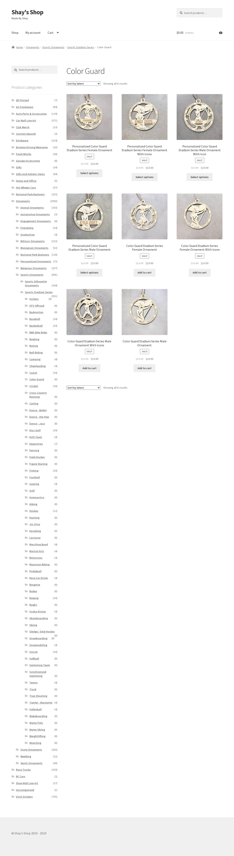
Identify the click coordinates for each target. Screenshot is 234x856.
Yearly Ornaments (31, 763)
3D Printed (22, 100)
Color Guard (36, 379)
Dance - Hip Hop (39, 417)
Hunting (34, 517)
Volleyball (35, 709)
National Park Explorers (30, 194)
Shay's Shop (27, 12)
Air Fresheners (24, 107)
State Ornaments (31, 749)
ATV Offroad (36, 305)
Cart (51, 33)
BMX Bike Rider (38, 332)
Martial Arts (36, 551)
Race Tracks (23, 769)
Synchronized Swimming (37, 674)
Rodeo (33, 591)
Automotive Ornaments (35, 214)
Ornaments (32, 47)
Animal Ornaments (32, 207)
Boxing (33, 346)
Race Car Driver (38, 578)
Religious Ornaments (33, 268)
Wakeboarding (38, 716)
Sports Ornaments (53, 47)
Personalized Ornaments (35, 261)
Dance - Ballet (38, 410)
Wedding (25, 756)
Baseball (34, 319)
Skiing (33, 625)
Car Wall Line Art (26, 120)
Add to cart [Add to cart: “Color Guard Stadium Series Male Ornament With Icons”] (89, 368)
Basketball (36, 325)
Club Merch (22, 127)
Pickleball (35, 571)
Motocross (35, 557)
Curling (33, 403)
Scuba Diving (37, 611)
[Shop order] (83, 83)
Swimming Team (39, 665)
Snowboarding (38, 638)
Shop (15, 33)
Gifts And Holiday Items (30, 174)
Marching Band (38, 544)
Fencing (34, 450)
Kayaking (35, 531)
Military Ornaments (32, 241)
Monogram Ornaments (34, 248)
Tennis (33, 682)
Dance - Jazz (37, 423)
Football (34, 477)
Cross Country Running (38, 395)
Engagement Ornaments (35, 221)
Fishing (34, 470)
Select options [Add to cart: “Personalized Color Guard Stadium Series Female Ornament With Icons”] (145, 177)
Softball (34, 658)
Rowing (34, 598)
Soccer (33, 652)
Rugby (33, 605)
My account (33, 33)
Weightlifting (37, 736)
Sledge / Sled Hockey (42, 631)
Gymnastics (36, 497)
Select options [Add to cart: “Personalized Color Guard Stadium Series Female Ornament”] (89, 173)
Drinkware (22, 140)
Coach (33, 373)
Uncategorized (25, 790)
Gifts (19, 167)
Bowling (34, 339)
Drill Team (35, 437)
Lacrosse (34, 537)
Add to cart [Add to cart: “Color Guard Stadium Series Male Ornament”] (144, 368)
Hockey (33, 511)
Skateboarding (38, 618)
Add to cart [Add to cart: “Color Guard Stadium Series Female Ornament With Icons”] (200, 272)
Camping (34, 359)
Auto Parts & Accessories (31, 114)
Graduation (27, 234)
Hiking (33, 504)
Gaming (34, 484)
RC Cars (20, 776)
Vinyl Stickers (24, 796)
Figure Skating (38, 464)
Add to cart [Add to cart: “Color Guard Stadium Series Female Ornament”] (144, 272)
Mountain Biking (39, 564)
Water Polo (36, 723)
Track (32, 689)
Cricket (33, 386)
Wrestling (35, 743)
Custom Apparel (26, 134)
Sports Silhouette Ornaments (36, 283)
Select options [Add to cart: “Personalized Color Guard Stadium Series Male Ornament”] (89, 272)
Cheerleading (37, 366)
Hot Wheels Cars (26, 187)
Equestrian (36, 444)
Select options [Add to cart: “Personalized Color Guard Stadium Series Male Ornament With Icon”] (200, 177)
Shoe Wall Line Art (27, 783)
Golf (32, 490)
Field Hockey (37, 457)
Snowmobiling (38, 645)
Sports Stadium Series (80, 47)
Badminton (36, 312)
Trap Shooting (38, 696)
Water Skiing (37, 729)
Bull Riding (36, 352)
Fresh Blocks (23, 154)
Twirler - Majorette (40, 702)
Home (19, 47)
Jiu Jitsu (34, 524)
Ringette (34, 584)
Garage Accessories (28, 161)
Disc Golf (35, 430)
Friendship (27, 228)
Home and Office (26, 181)
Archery (34, 299)
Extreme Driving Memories (32, 147)
